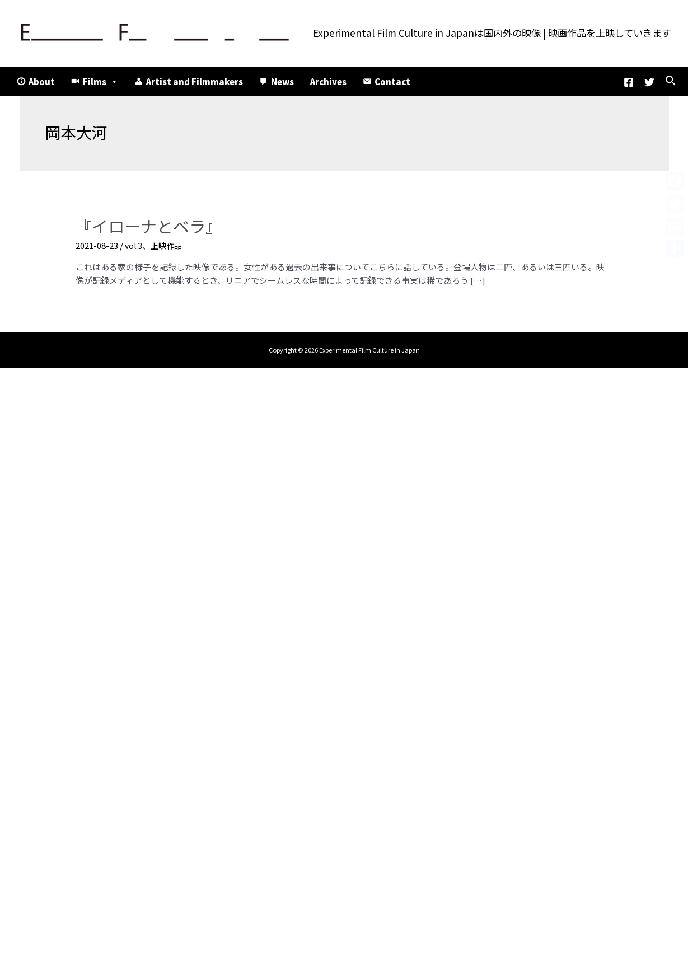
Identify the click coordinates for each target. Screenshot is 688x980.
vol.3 (134, 243)
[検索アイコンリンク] (671, 81)
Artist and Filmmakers (194, 81)
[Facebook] (629, 82)
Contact (392, 81)
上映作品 (168, 243)
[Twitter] (649, 82)
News (282, 81)
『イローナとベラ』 (141, 224)
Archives (328, 81)
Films (100, 81)
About (42, 81)
